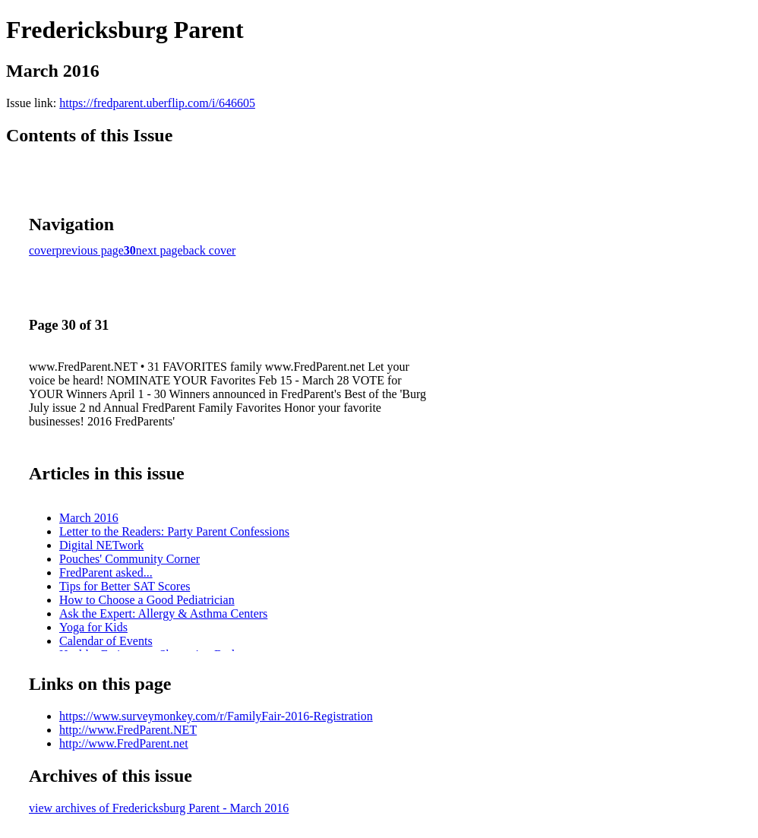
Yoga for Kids (93, 627)
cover (42, 250)
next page (159, 250)
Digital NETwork (101, 545)
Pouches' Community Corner (129, 558)
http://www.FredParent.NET (128, 729)
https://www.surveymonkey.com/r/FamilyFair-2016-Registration (216, 716)
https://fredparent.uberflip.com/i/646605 (157, 102)
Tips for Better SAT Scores (124, 586)
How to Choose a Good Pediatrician (147, 599)
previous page (90, 250)
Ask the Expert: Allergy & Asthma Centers (163, 613)
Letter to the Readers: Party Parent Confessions (174, 531)
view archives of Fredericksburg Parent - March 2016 (159, 808)
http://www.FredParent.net (123, 743)
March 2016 (88, 517)
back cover (209, 250)
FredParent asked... (106, 572)
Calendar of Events (106, 640)
